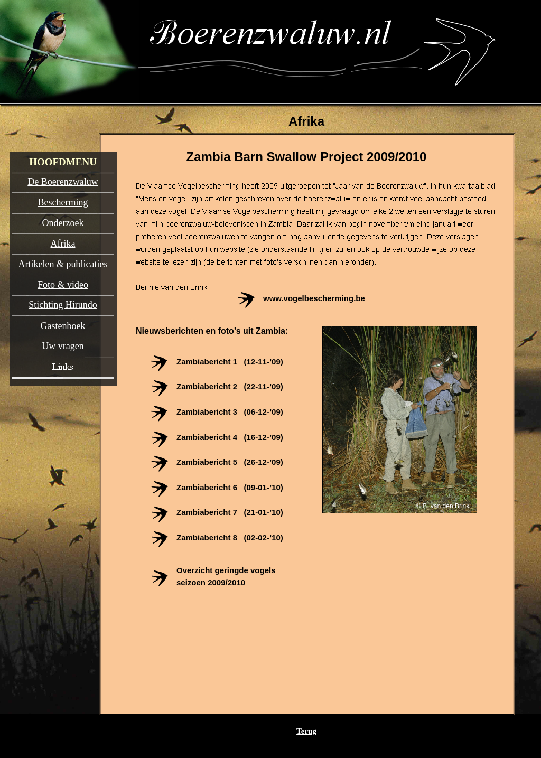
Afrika (63, 243)
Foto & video (63, 284)
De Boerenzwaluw (62, 181)
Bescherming (63, 202)
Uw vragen (62, 346)
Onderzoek (63, 223)
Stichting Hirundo (63, 305)
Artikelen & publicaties (63, 264)
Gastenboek (63, 326)
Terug (306, 731)
